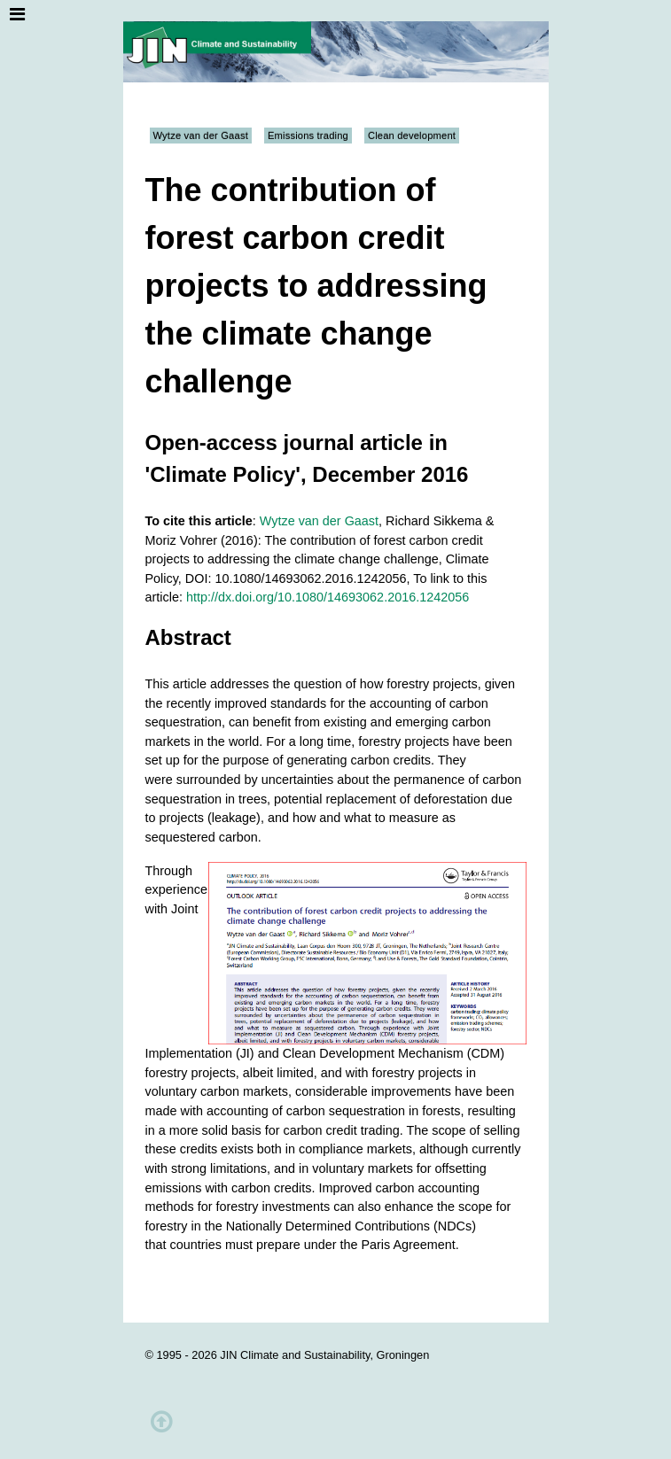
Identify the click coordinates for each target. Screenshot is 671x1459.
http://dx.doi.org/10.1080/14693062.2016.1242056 (327, 597)
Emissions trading (308, 135)
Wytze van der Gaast (200, 135)
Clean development (412, 135)
